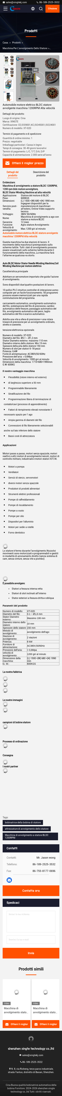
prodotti (16, 42)
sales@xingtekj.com (14, 2)
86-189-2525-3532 (48, 2)
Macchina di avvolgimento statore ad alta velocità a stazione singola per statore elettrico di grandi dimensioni (45, 1010)
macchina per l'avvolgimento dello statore (25, 48)
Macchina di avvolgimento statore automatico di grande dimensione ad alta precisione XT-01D (16, 1010)
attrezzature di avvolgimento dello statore (26, 828)
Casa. (6, 42)
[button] (9, 100)
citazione (52, 8)
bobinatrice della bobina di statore (23, 822)
